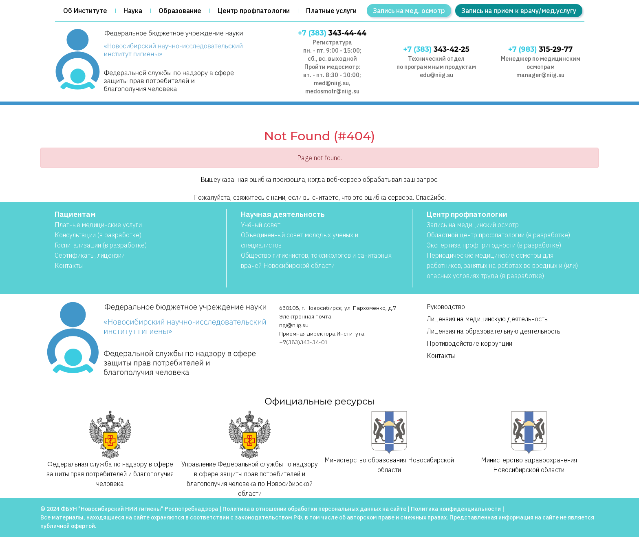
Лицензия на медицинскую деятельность (487, 319)
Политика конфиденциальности (456, 509)
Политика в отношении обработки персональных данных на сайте (314, 509)
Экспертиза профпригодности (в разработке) (494, 245)
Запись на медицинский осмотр (473, 225)
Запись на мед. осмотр (409, 11)
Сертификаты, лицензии (90, 255)
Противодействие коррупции (469, 343)
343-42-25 (436, 49)
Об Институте (85, 11)
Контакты (69, 265)
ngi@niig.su (293, 325)
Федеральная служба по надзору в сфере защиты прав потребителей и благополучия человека (110, 449)
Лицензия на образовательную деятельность (493, 331)
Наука (132, 11)
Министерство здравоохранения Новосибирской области (529, 442)
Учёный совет (260, 225)
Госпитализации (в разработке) (101, 245)
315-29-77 (540, 49)
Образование (180, 11)
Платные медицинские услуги (98, 225)
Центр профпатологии (254, 11)
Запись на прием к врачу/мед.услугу (518, 11)
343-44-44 (332, 33)
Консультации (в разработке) (98, 235)
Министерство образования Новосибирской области (389, 442)
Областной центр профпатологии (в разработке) (498, 235)
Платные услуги (331, 11)
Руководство (446, 307)
